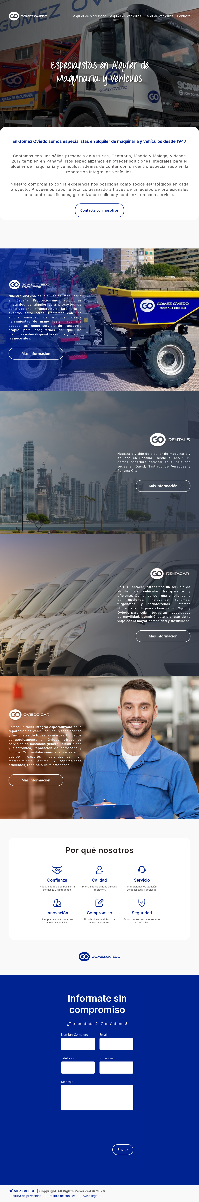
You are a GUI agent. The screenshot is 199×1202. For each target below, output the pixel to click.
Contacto (183, 16)
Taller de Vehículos (159, 16)
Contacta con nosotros (99, 210)
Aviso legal (90, 1196)
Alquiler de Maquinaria (89, 16)
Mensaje (67, 1082)
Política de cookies (62, 1196)
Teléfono (67, 1058)
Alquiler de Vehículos (125, 16)
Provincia (106, 1058)
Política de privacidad (26, 1196)
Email (103, 1034)
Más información (36, 353)
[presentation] (103, 1125)
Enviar (123, 1149)
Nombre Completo (74, 1034)
